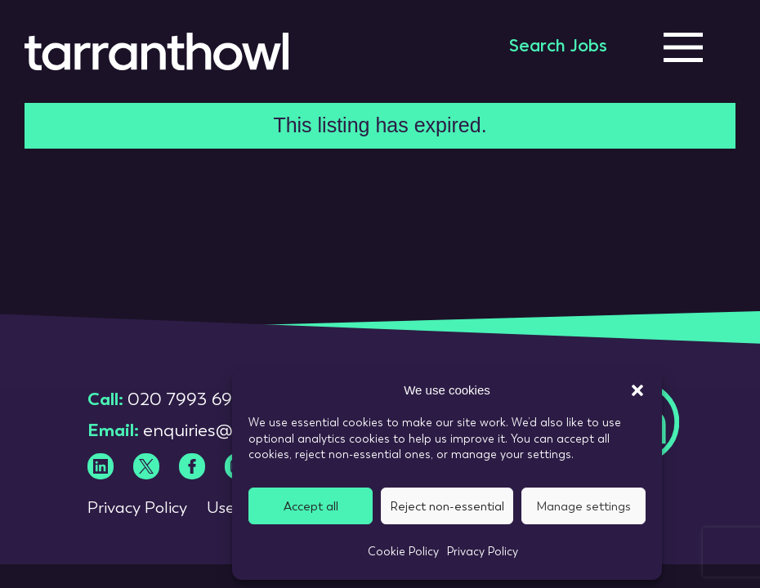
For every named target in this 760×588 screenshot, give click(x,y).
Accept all (311, 506)
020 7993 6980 (191, 399)
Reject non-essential (447, 506)
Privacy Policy (482, 551)
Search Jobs (558, 47)
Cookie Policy (403, 551)
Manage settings (583, 506)
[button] (637, 390)
